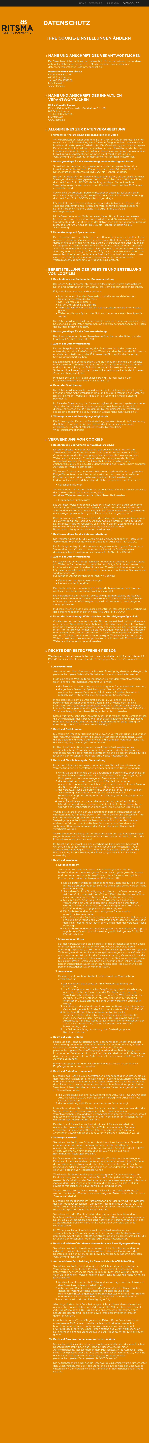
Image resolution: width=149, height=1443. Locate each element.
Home (82, 3)
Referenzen (96, 3)
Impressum (113, 3)
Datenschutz (131, 3)
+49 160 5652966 (63, 80)
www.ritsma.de (57, 85)
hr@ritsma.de (56, 83)
